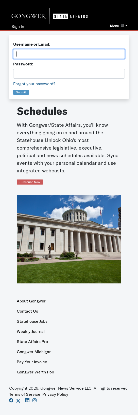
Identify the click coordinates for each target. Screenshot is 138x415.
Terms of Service (24, 394)
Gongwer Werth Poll (35, 371)
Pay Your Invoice (32, 361)
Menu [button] (117, 26)
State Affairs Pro (32, 341)
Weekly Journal (31, 331)
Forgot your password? (34, 83)
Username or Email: (31, 44)
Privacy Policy (55, 394)
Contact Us (27, 311)
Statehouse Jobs (32, 321)
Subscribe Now (30, 182)
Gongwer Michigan (34, 351)
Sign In (17, 26)
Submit (21, 92)
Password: (23, 63)
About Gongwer (31, 300)
